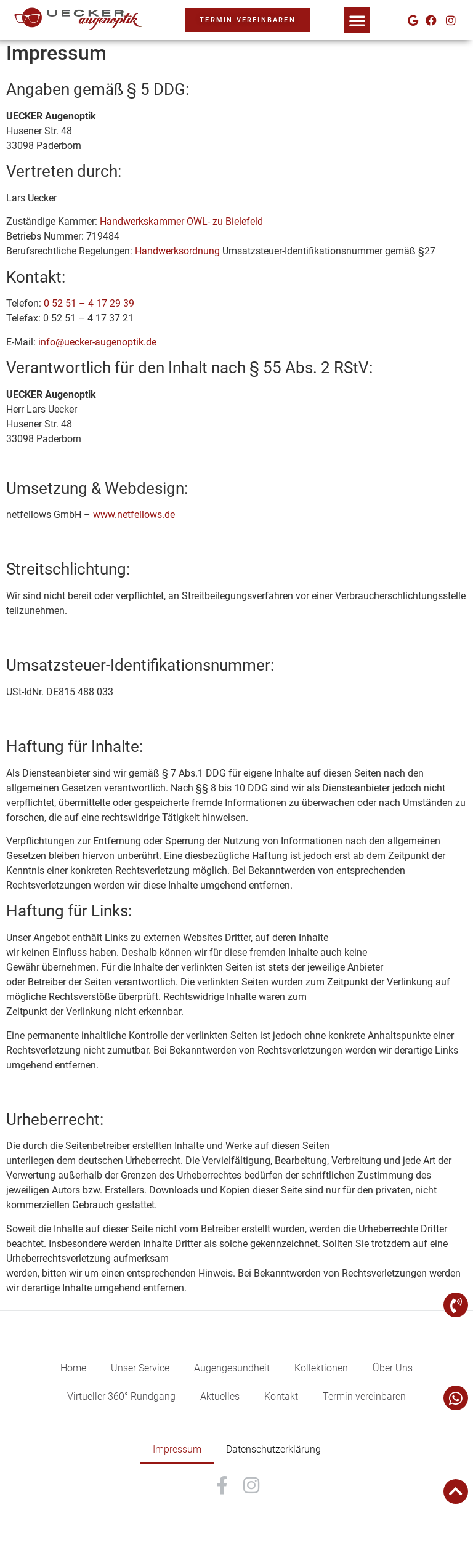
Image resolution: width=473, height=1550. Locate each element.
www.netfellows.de (134, 514)
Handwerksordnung (177, 251)
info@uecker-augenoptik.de (97, 342)
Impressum (177, 1449)
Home (73, 1368)
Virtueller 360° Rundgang (121, 1396)
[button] (357, 20)
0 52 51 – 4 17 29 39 (89, 303)
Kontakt (281, 1396)
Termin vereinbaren (364, 1396)
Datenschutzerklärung (273, 1449)
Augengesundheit (232, 1368)
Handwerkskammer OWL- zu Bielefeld (180, 221)
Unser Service (140, 1368)
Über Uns (393, 1368)
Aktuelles (220, 1396)
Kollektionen (321, 1368)
